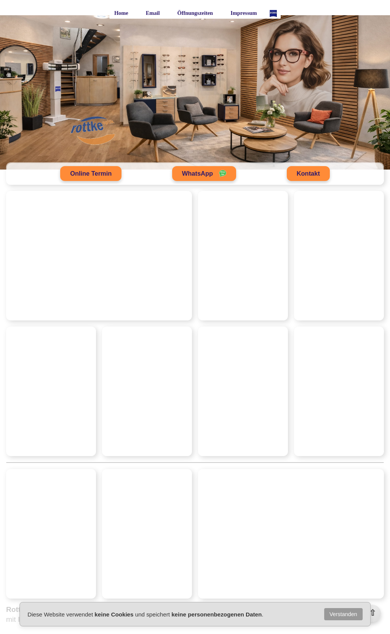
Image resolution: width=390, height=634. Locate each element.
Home (121, 13)
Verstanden (343, 614)
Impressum (243, 13)
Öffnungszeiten (195, 13)
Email (153, 13)
